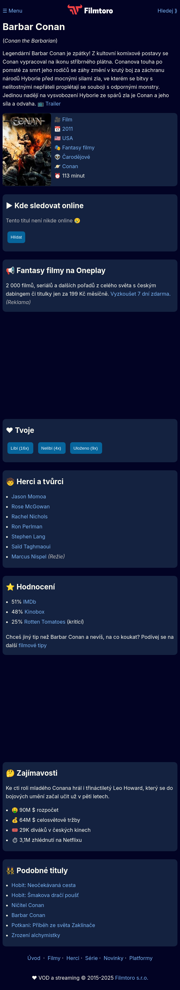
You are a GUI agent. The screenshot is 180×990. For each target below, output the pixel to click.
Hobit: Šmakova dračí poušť (45, 895)
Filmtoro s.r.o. (131, 978)
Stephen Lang (29, 536)
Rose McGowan (31, 506)
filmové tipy (32, 645)
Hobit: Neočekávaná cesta (44, 885)
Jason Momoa (29, 496)
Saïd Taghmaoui (31, 546)
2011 (67, 129)
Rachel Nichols (30, 516)
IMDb (29, 601)
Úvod (34, 958)
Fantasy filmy (78, 147)
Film (67, 119)
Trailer (53, 103)
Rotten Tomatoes (44, 621)
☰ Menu (12, 10)
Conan (70, 166)
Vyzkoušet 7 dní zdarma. (141, 294)
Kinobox (35, 611)
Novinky (113, 958)
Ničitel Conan (28, 905)
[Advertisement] (90, 365)
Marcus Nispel (29, 556)
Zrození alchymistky (36, 935)
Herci (72, 958)
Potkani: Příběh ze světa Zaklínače (53, 925)
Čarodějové (76, 157)
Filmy (54, 958)
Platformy (141, 958)
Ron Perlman (27, 526)
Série (91, 958)
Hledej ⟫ (167, 10)
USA (67, 138)
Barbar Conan (28, 915)
